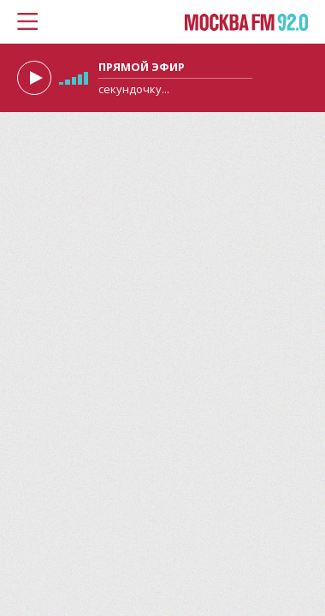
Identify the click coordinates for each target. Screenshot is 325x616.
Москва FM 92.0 (246, 23)
